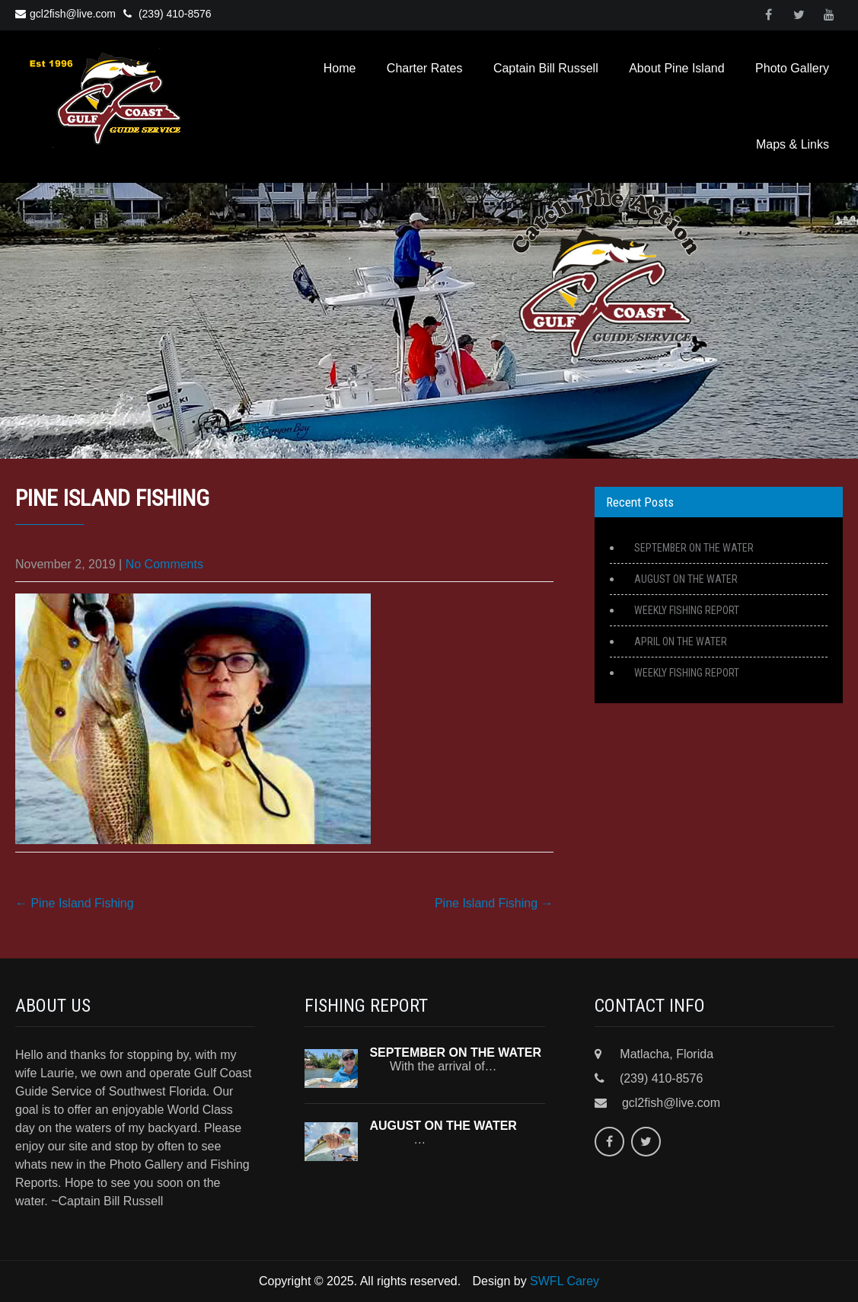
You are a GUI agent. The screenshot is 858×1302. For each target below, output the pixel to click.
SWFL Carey (564, 1281)
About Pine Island (676, 68)
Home (340, 68)
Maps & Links (792, 144)
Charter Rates (425, 68)
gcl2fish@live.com (65, 14)
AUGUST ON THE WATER (686, 579)
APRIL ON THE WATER (680, 641)
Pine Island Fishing (74, 903)
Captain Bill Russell (545, 68)
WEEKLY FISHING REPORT (686, 610)
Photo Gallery (792, 68)
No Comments (164, 564)
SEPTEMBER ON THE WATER (694, 548)
